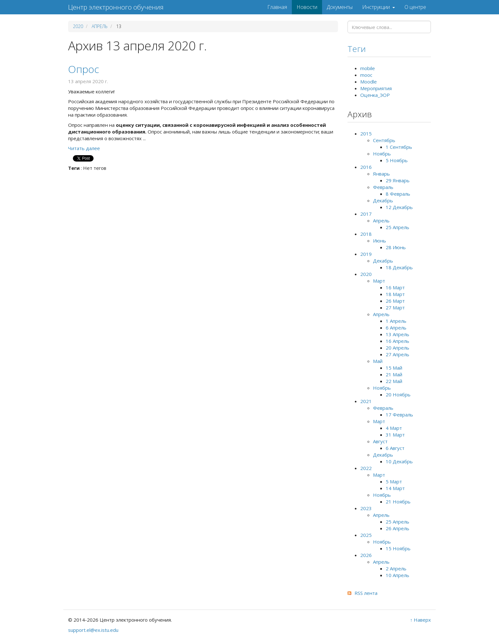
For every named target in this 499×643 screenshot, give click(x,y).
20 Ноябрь (398, 394)
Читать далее (84, 148)
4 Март (394, 428)
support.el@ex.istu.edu (93, 630)
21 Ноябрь (398, 501)
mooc (366, 75)
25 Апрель (397, 227)
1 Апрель (396, 321)
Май (378, 361)
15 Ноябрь (398, 548)
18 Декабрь (399, 267)
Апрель (100, 26)
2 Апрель (396, 568)
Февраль (383, 187)
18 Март (395, 294)
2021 (366, 401)
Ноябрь (382, 153)
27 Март (395, 307)
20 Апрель (397, 347)
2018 (366, 234)
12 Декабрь (399, 207)
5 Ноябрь (397, 160)
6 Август (395, 448)
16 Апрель (397, 341)
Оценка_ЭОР (375, 95)
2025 (366, 535)
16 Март (395, 287)
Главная (277, 7)
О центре (415, 7)
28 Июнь (396, 247)
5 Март (394, 481)
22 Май (394, 381)
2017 (366, 214)
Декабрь (383, 200)
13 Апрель (397, 334)
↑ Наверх (420, 620)
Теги (357, 48)
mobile (367, 68)
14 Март (395, 488)
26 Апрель (397, 528)
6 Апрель (396, 327)
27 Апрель (397, 354)
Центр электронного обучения (116, 7)
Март (379, 281)
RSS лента (366, 593)
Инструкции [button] (378, 7)
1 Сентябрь (399, 147)
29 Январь (398, 180)
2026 (366, 555)
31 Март (395, 434)
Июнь (379, 240)
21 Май (394, 374)
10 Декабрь (399, 461)
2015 (366, 133)
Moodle (368, 81)
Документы (340, 7)
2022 (366, 468)
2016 (366, 167)
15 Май (394, 368)
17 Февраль (399, 414)
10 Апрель (397, 575)
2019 (366, 254)
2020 (78, 26)
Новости (307, 7)
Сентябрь (384, 140)
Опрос (83, 69)
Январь (381, 173)
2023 (366, 508)
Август (380, 441)
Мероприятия (376, 88)
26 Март (395, 301)
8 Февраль (398, 194)
